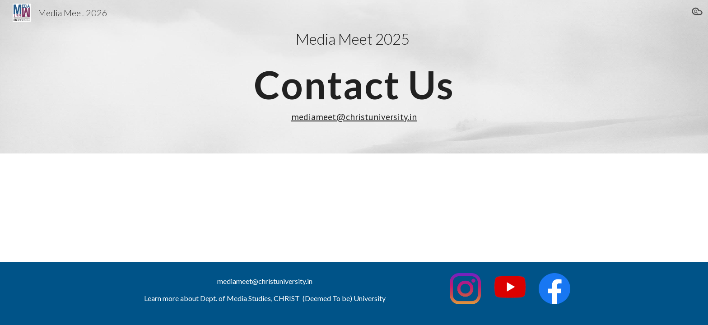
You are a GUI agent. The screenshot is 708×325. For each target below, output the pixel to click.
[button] (697, 12)
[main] (354, 76)
